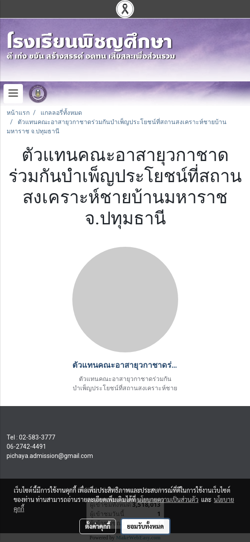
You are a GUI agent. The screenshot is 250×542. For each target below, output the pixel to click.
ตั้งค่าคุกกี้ (97, 526)
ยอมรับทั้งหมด (145, 526)
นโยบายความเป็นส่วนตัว (167, 499)
